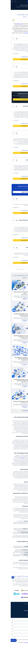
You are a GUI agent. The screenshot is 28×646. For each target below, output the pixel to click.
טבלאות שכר (23, 532)
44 (9, 269)
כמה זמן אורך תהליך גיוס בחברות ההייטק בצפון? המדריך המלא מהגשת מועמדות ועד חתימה (14, 358)
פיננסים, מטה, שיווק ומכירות (22, 631)
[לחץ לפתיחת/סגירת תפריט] (26, 1)
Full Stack (11, 457)
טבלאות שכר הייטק (17, 33)
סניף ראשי (23, 603)
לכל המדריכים (14, 410)
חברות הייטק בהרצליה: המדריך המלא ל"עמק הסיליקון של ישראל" (14, 292)
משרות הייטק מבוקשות (23, 625)
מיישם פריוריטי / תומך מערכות (19, 106)
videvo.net (24, 639)
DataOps (24, 198)
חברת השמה (8, 23)
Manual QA (23, 66)
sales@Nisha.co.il (22, 611)
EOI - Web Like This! (17, 642)
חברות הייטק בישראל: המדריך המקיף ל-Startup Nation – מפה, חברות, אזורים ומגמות (14, 314)
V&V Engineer (22, 38)
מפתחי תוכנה (19, 457)
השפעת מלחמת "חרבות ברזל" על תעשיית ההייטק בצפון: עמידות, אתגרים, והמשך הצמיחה (14, 336)
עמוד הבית (25, 11)
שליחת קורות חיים (14, 59)
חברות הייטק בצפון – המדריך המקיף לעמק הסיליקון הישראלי (14, 401)
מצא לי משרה (14, 192)
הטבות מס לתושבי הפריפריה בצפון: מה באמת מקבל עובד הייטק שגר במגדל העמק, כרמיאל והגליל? (14, 380)
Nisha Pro (22, 607)
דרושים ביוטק (25, 628)
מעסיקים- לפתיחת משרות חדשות (19, 610)
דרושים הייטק (25, 622)
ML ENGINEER (22, 133)
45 (7, 269)
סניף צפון (23, 605)
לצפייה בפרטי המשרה (15, 56)
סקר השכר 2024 (14, 99)
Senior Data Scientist (20, 160)
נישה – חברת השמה (24, 619)
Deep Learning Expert (20, 247)
